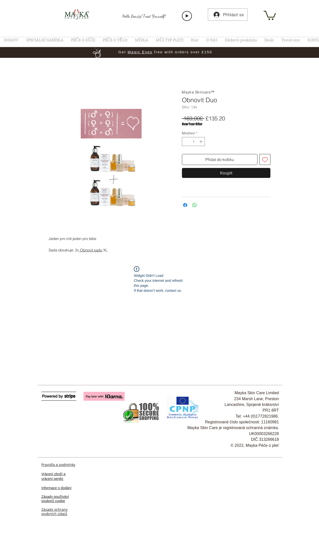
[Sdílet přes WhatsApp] (195, 205)
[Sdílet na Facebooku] (185, 205)
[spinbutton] (193, 141)
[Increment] (201, 141)
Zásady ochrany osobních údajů (54, 511)
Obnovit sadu (91, 250)
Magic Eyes (140, 52)
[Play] (187, 16)
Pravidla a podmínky (58, 464)
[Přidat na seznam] (264, 159)
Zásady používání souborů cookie (55, 499)
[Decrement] (186, 141)
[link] (270, 15)
